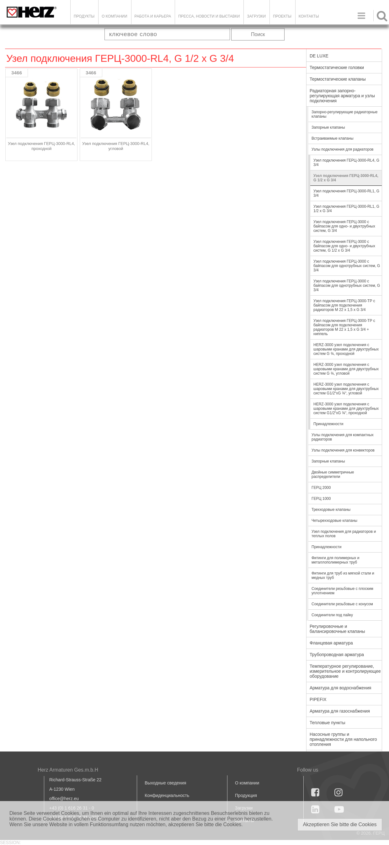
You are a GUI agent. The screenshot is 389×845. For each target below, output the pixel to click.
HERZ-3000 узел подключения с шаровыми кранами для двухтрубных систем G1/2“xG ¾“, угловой (346, 388)
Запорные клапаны (328, 127)
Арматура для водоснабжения (340, 687)
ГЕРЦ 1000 (321, 498)
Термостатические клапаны (338, 79)
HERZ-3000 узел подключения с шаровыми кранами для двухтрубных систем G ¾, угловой (346, 369)
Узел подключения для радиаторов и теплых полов (344, 533)
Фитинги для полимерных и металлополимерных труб (335, 560)
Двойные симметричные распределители (333, 474)
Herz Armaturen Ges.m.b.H (68, 770)
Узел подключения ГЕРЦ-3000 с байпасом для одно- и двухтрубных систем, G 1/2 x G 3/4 (344, 246)
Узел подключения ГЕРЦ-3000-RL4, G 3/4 (346, 162)
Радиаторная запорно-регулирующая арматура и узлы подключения (342, 95)
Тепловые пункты (327, 722)
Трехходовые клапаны (331, 509)
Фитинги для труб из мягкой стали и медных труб (343, 575)
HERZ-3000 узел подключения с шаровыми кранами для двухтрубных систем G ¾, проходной (346, 349)
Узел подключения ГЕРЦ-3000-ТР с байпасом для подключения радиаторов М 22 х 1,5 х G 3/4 (344, 305)
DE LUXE (319, 55)
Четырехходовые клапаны (334, 520)
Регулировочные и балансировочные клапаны (337, 629)
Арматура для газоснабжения (340, 711)
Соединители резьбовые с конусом (342, 604)
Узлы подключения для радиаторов (342, 149)
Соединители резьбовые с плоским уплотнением (342, 590)
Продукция (246, 795)
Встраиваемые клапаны (333, 138)
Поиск (258, 34)
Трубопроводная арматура (337, 654)
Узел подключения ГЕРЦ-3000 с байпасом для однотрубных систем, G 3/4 (346, 265)
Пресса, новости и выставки (209, 16)
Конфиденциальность (167, 795)
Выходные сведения (165, 782)
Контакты (309, 16)
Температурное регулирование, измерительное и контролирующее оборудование (345, 671)
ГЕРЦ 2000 (321, 487)
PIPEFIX (318, 699)
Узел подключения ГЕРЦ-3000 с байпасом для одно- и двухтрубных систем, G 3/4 (344, 226)
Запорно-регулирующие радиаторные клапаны (344, 114)
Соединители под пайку (332, 615)
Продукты (84, 16)
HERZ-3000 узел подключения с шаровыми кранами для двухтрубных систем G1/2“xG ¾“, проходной (346, 408)
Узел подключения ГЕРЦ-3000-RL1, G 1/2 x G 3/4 (346, 208)
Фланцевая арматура (331, 642)
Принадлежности (328, 424)
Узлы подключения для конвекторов (343, 450)
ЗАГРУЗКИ (256, 16)
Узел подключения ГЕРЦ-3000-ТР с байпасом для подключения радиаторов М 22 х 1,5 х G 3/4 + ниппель (344, 327)
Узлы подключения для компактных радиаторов (343, 437)
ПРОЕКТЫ (282, 16)
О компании (114, 16)
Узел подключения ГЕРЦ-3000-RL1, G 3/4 (346, 193)
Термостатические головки (337, 67)
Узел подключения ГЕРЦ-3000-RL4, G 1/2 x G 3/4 (345, 178)
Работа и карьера (153, 16)
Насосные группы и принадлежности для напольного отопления (343, 739)
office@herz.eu (64, 798)
